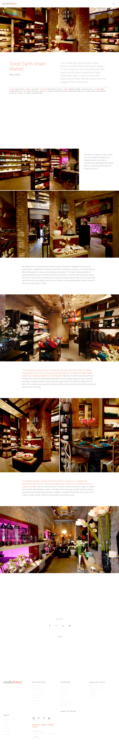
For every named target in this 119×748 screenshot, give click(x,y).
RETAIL (63, 705)
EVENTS (92, 695)
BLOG (91, 698)
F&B (62, 698)
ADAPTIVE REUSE (68, 711)
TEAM (5, 722)
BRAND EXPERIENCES (66, 701)
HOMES (35, 704)
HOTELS (64, 695)
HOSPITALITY (37, 689)
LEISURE (64, 689)
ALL (33, 686)
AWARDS (92, 692)
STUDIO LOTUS (9, 719)
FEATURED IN (95, 689)
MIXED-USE (37, 701)
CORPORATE (37, 695)
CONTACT (7, 734)
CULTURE (36, 698)
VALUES (6, 728)
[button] (114, 3)
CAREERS (7, 731)
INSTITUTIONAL (38, 692)
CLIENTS (7, 725)
